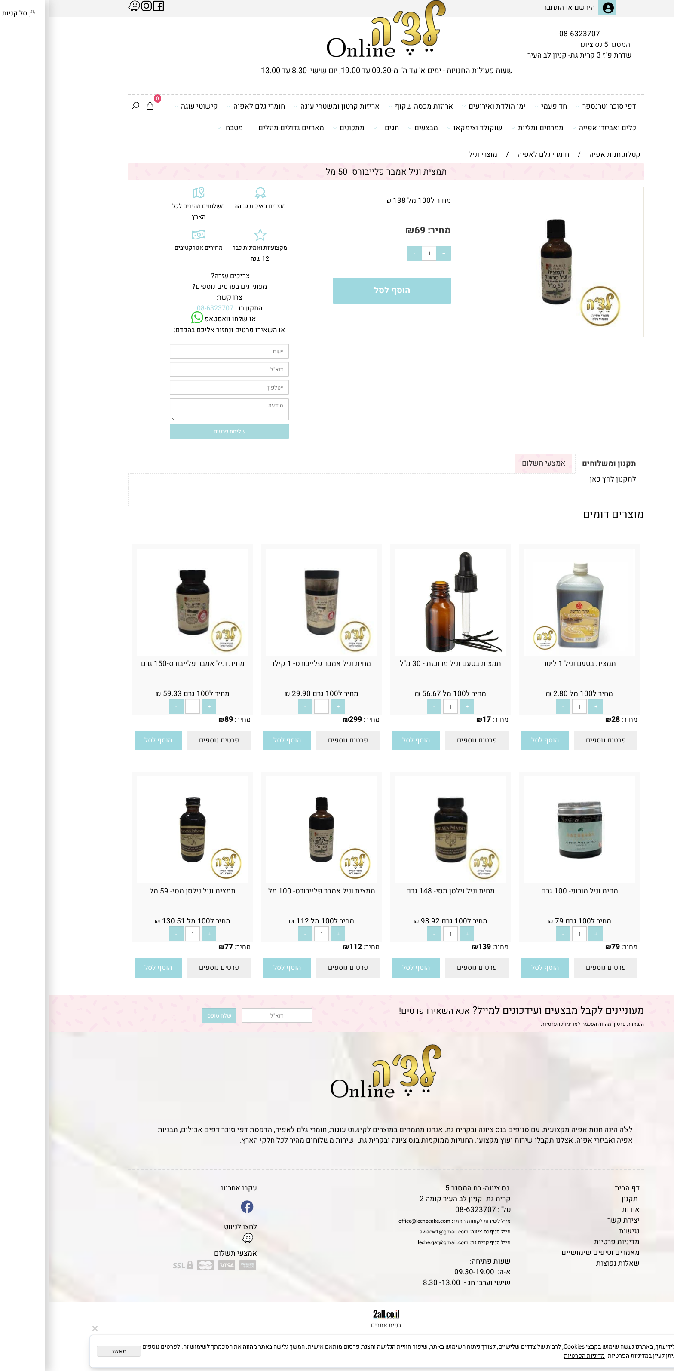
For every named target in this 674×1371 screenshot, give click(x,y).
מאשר (70, 1351)
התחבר (504, 7)
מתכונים (300, 127)
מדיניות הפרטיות (510, 1024)
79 (566, 947)
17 (437, 719)
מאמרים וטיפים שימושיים (551, 1252)
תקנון (581, 1198)
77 (179, 947)
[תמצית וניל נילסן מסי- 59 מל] (143, 881)
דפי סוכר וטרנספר (557, 106)
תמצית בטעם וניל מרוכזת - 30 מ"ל (401, 663)
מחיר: (389, 230)
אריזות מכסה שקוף (371, 106)
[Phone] (654, 1312)
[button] (496, 740)
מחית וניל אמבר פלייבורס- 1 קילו (273, 663)
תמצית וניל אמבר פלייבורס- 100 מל (272, 891)
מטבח (181, 127)
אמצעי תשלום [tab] (495, 463)
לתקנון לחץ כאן (564, 479)
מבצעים (373, 127)
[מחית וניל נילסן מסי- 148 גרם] (401, 881)
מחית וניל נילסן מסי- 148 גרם (401, 891)
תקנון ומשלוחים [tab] (560, 463)
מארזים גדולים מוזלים (242, 128)
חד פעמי (501, 106)
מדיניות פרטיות (568, 1241)
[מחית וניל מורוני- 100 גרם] (530, 881)
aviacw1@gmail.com (395, 1232)
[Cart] (101, 106)
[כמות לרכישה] (380, 253)
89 (179, 719)
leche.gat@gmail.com (394, 1242)
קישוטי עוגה (147, 106)
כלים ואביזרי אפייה (555, 127)
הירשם (535, 7)
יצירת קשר (574, 1220)
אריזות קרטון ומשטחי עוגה (288, 106)
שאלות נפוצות (569, 1263)
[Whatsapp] (654, 1352)
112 (306, 947)
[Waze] (654, 1332)
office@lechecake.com (375, 1221)
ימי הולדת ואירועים (445, 106)
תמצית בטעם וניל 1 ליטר (530, 663)
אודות (582, 1209)
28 (566, 719)
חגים (337, 127)
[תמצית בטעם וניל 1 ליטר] (530, 653)
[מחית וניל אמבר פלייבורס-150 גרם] (143, 653)
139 (435, 947)
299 (306, 719)
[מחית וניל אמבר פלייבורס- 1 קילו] (272, 653)
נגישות (580, 1231)
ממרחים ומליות (488, 127)
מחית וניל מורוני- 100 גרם (530, 891)
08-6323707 (530, 33)
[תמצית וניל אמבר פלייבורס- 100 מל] (272, 881)
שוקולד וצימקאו (425, 127)
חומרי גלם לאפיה (207, 106)
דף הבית (578, 1188)
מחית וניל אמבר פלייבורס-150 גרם (144, 663)
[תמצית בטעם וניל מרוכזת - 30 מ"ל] (401, 653)
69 (371, 230)
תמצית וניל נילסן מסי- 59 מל (144, 891)
